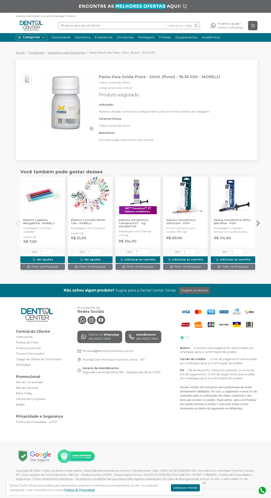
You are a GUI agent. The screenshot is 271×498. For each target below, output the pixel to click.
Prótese (165, 37)
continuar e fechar (185, 487)
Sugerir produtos (194, 290)
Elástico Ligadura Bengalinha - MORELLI (39, 222)
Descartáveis (61, 37)
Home (20, 52)
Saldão (20, 404)
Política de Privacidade (79, 490)
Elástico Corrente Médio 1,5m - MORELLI (88, 222)
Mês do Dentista (27, 388)
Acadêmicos (211, 37)
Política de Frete (27, 342)
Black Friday (24, 393)
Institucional (23, 16)
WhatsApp (57, 16)
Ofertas (70, 16)
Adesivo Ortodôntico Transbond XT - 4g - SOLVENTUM (133, 223)
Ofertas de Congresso (31, 399)
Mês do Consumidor (29, 382)
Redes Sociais (40, 16)
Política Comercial (28, 348)
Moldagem (146, 37)
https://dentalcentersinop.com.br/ (107, 470)
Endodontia (103, 37)
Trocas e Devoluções (30, 353)
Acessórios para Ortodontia (66, 52)
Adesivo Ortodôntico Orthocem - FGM (181, 222)
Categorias (31, 37)
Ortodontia (125, 37)
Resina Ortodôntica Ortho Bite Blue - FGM (232, 222)
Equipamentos (186, 37)
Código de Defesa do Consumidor (39, 359)
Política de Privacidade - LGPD (36, 422)
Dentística (82, 37)
